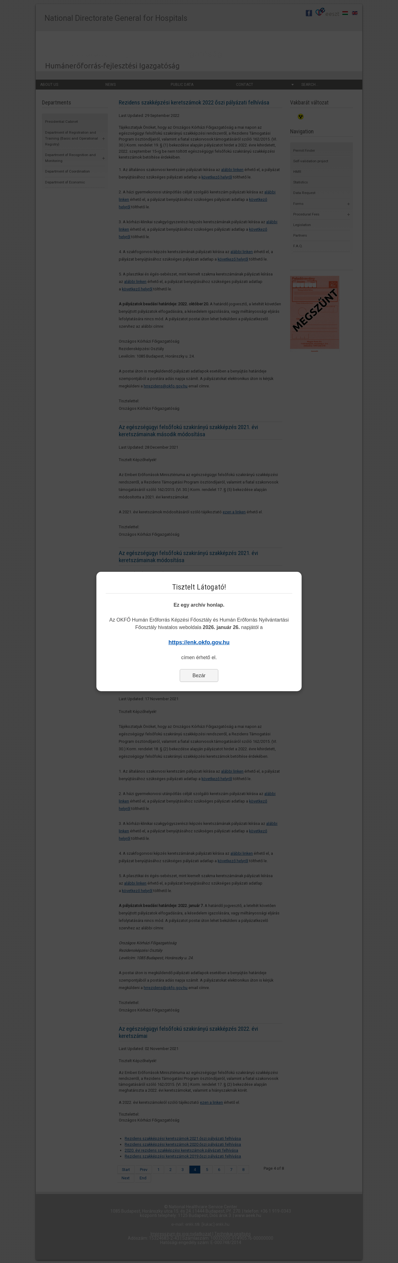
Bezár (199, 675)
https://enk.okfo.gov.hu (199, 642)
